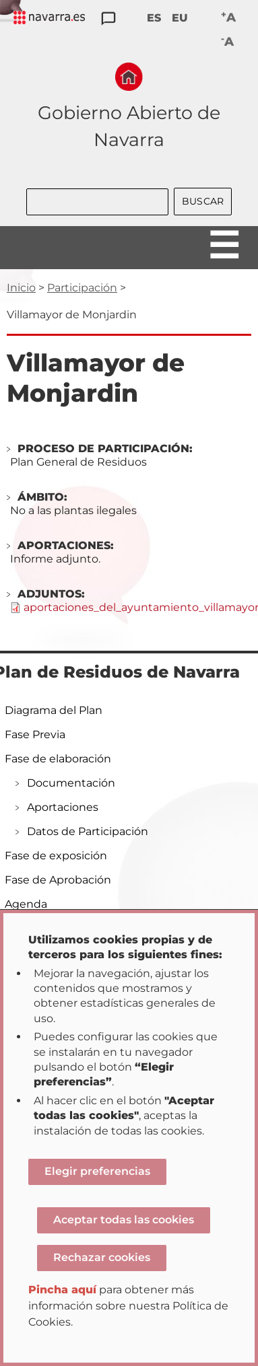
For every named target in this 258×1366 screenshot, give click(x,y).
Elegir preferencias (97, 1171)
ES (154, 17)
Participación (82, 287)
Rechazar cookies (101, 1257)
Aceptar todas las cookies (123, 1219)
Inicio (21, 287)
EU (180, 17)
